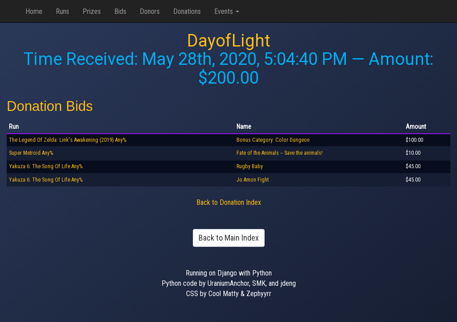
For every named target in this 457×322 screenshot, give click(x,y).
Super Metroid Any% (31, 153)
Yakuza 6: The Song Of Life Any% (46, 166)
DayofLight (228, 41)
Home (33, 11)
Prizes (92, 11)
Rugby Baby (250, 166)
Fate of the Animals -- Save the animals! (280, 153)
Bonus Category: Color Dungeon (273, 140)
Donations (187, 11)
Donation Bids (50, 106)
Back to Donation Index (228, 202)
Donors (150, 11)
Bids (120, 11)
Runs (62, 11)
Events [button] (226, 11)
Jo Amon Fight (253, 180)
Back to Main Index (229, 237)
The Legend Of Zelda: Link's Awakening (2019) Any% (67, 140)
